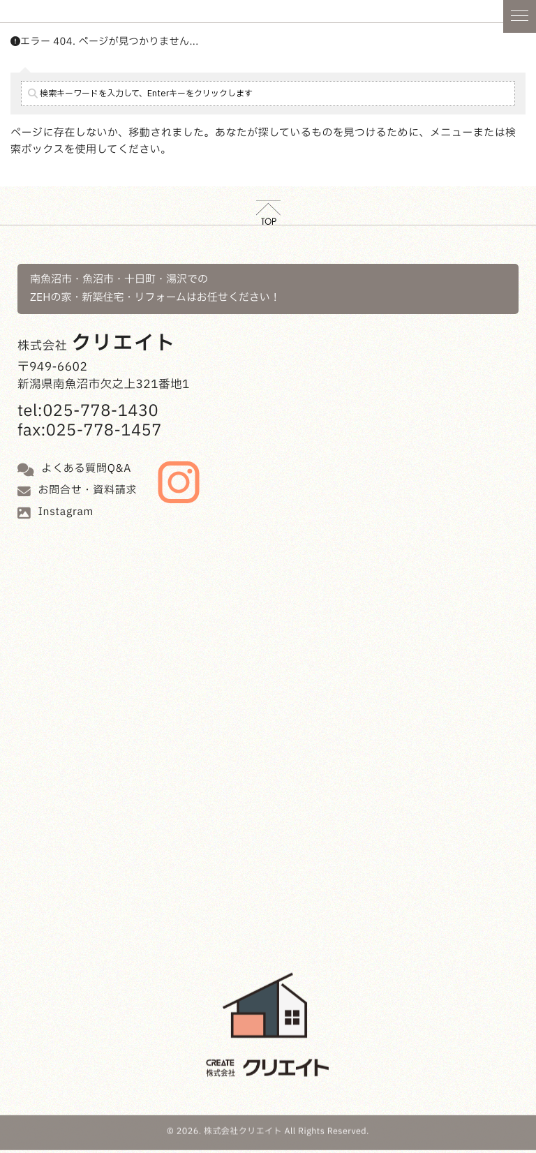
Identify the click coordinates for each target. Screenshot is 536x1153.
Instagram (66, 512)
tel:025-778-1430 (87, 412)
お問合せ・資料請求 (87, 490)
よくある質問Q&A (86, 468)
